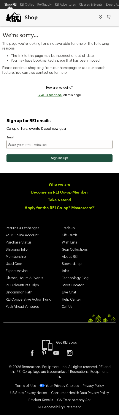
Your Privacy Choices (59, 385)
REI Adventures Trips (22, 285)
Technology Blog (75, 278)
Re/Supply (44, 4)
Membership (16, 256)
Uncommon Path (19, 292)
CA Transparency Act (74, 400)
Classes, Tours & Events (24, 278)
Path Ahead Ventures (22, 306)
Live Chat (69, 292)
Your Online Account (22, 235)
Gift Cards (70, 235)
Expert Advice (17, 271)
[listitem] (35, 354)
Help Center (71, 299)
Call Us (67, 306)
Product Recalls (40, 400)
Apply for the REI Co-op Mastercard (60, 207)
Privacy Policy (93, 385)
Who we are (59, 184)
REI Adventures (65, 4)
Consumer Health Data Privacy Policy (80, 393)
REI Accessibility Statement (59, 407)
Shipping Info (17, 249)
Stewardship (72, 263)
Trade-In (68, 228)
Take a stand (59, 199)
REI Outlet (27, 4)
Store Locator (73, 285)
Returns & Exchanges (22, 228)
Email (10, 137)
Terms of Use (25, 385)
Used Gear (14, 263)
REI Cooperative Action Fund (28, 299)
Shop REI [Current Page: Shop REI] (10, 4)
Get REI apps (66, 342)
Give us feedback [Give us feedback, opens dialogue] (50, 95)
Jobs (65, 271)
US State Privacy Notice (28, 393)
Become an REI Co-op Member (59, 192)
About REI (70, 256)
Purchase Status (19, 242)
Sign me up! (59, 158)
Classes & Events (90, 4)
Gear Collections (75, 249)
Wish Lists (69, 242)
